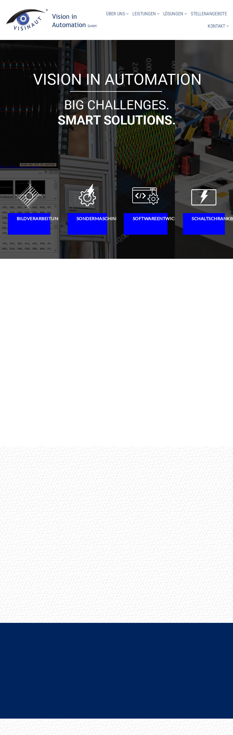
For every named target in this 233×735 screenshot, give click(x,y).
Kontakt (218, 26)
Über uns (117, 13)
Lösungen (175, 13)
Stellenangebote (209, 13)
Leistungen (146, 13)
